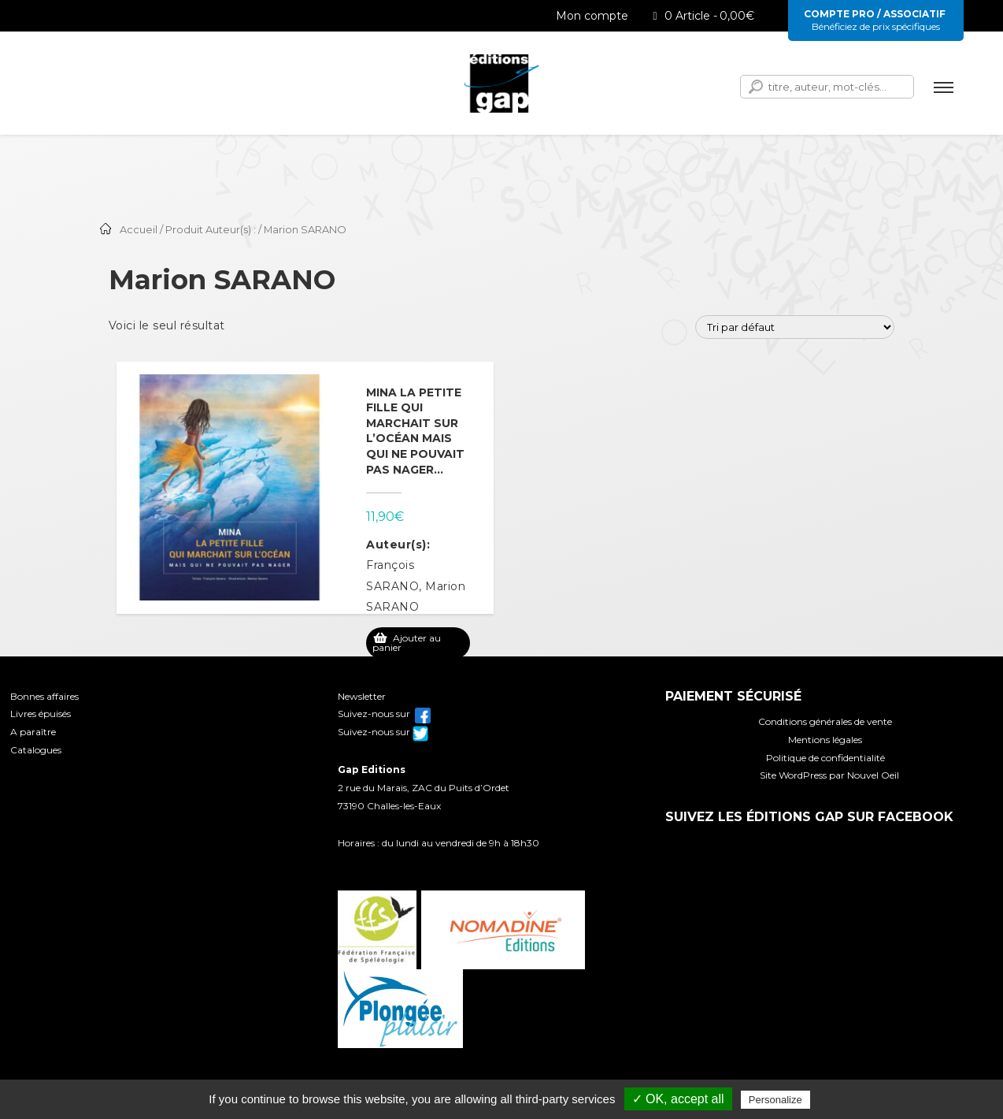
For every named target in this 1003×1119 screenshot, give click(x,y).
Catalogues (35, 750)
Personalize (775, 1100)
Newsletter (362, 696)
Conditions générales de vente (825, 721)
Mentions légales (825, 739)
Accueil (138, 230)
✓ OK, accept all (678, 1099)
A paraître (33, 732)
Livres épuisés (40, 713)
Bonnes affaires (44, 696)
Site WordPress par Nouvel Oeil (829, 775)
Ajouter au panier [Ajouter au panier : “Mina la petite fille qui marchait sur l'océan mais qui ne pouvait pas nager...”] (406, 642)
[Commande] (794, 327)
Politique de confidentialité (825, 758)
